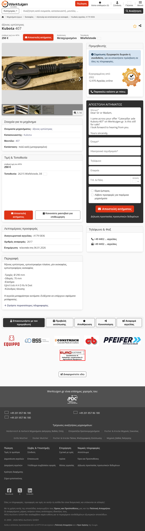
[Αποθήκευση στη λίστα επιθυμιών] (135, 26)
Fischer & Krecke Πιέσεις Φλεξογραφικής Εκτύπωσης (77, 438)
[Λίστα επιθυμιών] (100, 3)
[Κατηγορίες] (10, 11)
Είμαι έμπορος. (102, 190)
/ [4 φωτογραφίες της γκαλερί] (77, 112)
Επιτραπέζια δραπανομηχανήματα (83, 431)
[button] (140, 3)
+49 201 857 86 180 (20, 413)
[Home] (14, 17)
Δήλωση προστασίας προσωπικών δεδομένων (115, 216)
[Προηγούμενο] (4, 79)
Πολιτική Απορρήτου (63, 525)
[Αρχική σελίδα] (3, 17)
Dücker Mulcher (40, 438)
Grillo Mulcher (21, 438)
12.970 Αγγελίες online (101, 80)
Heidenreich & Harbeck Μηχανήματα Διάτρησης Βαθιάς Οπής (35, 431)
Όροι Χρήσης (82, 525)
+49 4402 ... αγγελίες (104, 239)
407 (18, 140)
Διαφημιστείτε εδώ (73, 374)
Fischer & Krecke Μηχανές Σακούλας (121, 431)
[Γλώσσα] (129, 3)
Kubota (28, 134)
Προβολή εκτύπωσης (59, 322)
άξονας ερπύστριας (42, 129)
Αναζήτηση (133, 11)
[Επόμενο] (79, 79)
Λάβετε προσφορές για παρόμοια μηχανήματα (112, 196)
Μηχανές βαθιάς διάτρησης (119, 438)
